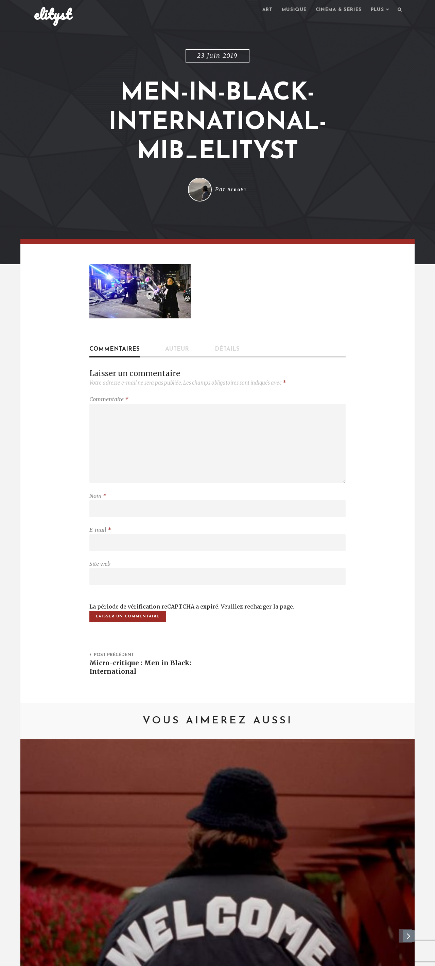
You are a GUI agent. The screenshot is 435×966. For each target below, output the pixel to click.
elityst (52, 15)
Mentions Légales (133, 957)
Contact (90, 957)
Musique (287, 10)
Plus (376, 10)
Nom (97, 502)
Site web (99, 573)
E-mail (100, 538)
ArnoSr (237, 190)
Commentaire (108, 400)
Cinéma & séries (334, 10)
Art (259, 10)
